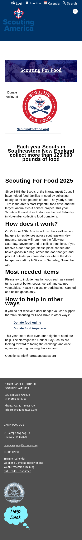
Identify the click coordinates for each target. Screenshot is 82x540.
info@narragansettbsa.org (21, 409)
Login (17, 3)
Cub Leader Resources (17, 471)
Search (70, 3)
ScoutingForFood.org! (33, 129)
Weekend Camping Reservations (23, 462)
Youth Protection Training (19, 467)
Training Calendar (14, 458)
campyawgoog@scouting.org (21, 445)
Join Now (33, 3)
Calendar (52, 3)
